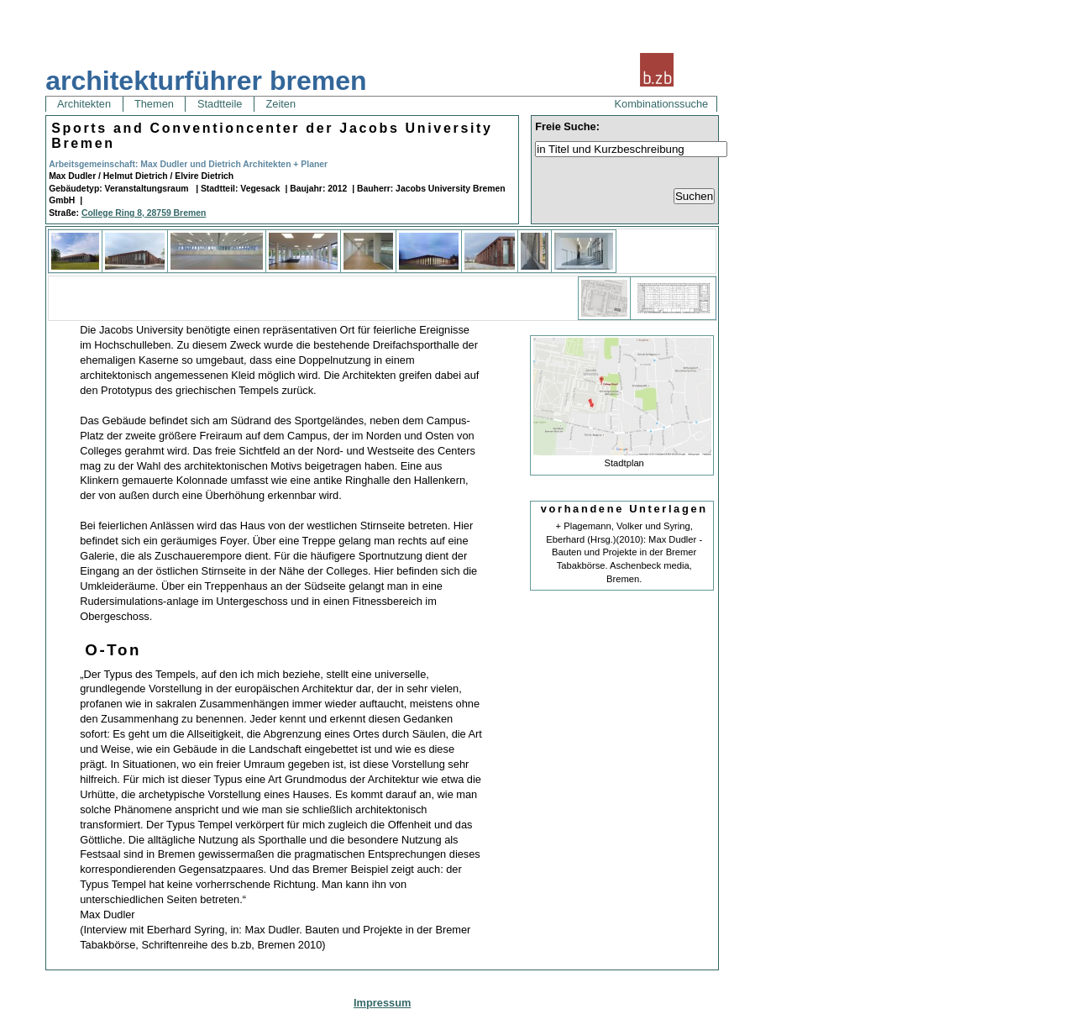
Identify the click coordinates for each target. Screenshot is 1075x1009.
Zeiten (281, 103)
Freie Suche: (567, 126)
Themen (154, 103)
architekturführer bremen (205, 81)
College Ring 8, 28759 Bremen (143, 213)
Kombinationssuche (662, 103)
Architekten (84, 103)
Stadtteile (219, 103)
